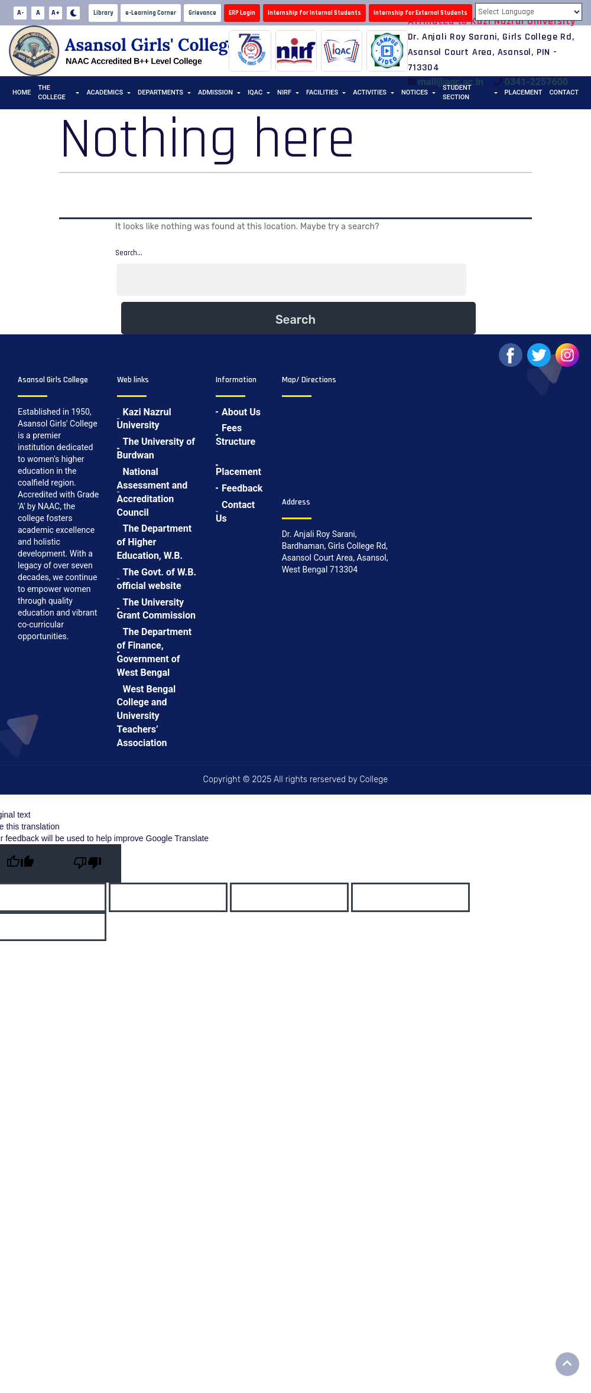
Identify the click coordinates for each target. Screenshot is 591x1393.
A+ (55, 12)
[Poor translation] (87, 863)
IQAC (255, 92)
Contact (564, 92)
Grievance (202, 13)
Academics (104, 92)
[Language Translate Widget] (528, 12)
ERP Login (242, 13)
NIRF (284, 92)
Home (21, 92)
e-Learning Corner (150, 13)
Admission (215, 92)
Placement (524, 92)
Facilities (322, 92)
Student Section (457, 92)
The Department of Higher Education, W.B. (154, 542)
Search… (128, 253)
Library (103, 13)
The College (52, 92)
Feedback (242, 488)
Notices (414, 92)
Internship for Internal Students (314, 13)
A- (20, 12)
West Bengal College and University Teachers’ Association (146, 716)
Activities (370, 92)
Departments (160, 92)
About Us (241, 412)
